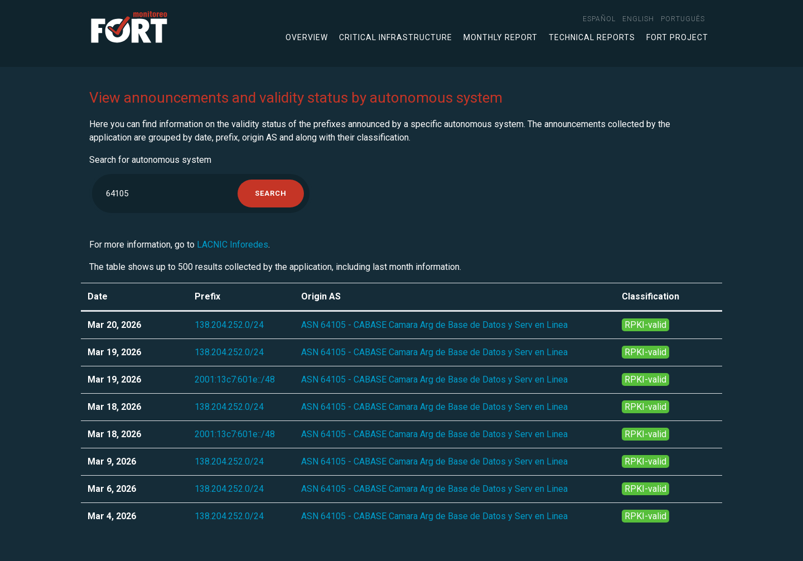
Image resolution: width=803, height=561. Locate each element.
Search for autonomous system (150, 159)
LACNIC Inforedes (232, 244)
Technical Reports (592, 37)
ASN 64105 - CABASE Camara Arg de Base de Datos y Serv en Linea (434, 325)
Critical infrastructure (395, 37)
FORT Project (677, 37)
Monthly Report (500, 37)
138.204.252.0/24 (229, 325)
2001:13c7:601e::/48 (235, 379)
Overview (307, 37)
